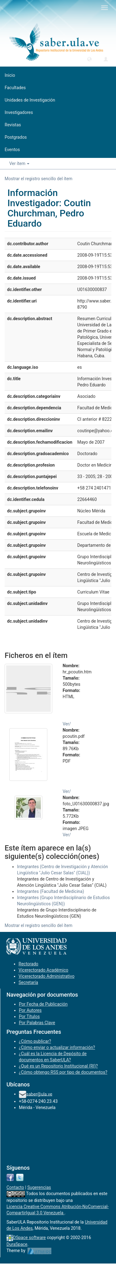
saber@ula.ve (39, 1093)
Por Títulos (29, 1016)
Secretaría (28, 982)
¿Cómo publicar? (35, 1041)
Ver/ (67, 723)
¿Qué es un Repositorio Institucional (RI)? (58, 1066)
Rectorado (28, 963)
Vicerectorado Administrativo (47, 976)
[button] (89, 59)
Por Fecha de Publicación (43, 1004)
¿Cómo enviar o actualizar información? (57, 1047)
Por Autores (30, 1010)
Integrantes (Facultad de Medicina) (50, 891)
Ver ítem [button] (19, 163)
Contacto (15, 1187)
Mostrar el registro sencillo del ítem (38, 178)
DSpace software (29, 1237)
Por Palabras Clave (37, 1022)
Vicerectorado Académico (43, 970)
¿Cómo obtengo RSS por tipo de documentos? (63, 1072)
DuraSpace (17, 1244)
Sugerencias (39, 1187)
